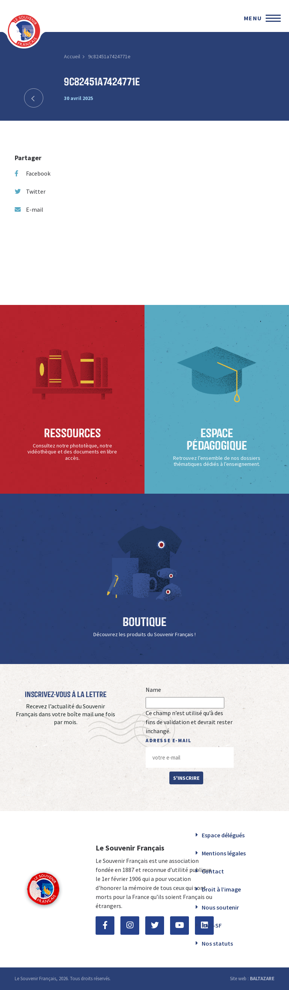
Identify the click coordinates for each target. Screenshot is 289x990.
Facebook (32, 173)
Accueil (72, 56)
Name (153, 689)
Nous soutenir (220, 907)
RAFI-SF (212, 925)
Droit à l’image (221, 889)
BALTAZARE (262, 978)
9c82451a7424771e (109, 56)
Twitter (30, 191)
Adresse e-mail (168, 740)
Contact (213, 871)
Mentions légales (224, 853)
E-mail (29, 209)
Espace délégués (223, 835)
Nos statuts (217, 943)
